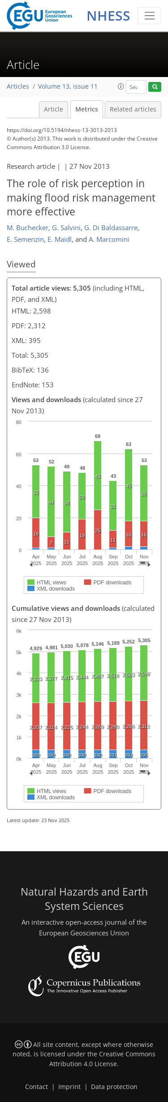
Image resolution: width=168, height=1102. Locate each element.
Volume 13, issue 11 (68, 86)
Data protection (114, 1087)
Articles (18, 86)
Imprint (69, 1087)
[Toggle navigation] (149, 15)
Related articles (133, 109)
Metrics (86, 109)
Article (53, 109)
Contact (36, 1087)
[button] (121, 86)
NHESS (108, 15)
